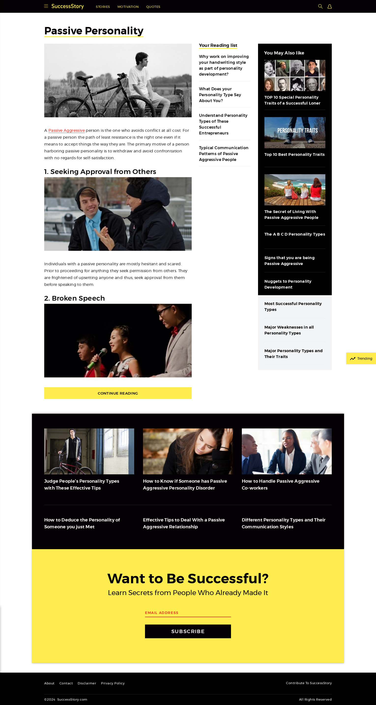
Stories (103, 7)
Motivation (128, 7)
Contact (66, 683)
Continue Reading (118, 393)
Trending (364, 358)
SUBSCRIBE (188, 631)
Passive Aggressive (66, 131)
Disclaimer (87, 683)
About (49, 683)
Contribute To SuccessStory (309, 683)
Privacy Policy (113, 683)
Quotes (153, 7)
